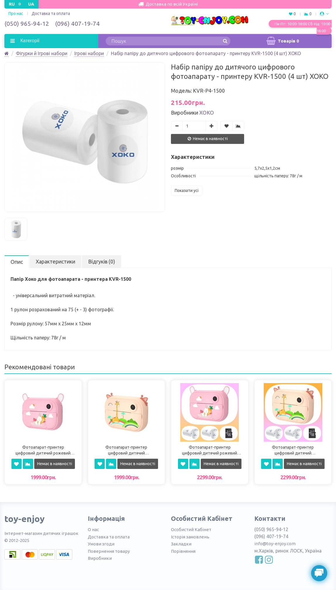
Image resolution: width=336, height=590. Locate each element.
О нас (93, 529)
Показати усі (186, 190)
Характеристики (55, 261)
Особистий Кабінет (191, 529)
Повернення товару (109, 551)
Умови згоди (101, 543)
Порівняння (183, 551)
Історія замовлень (190, 536)
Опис (17, 262)
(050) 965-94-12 (26, 23)
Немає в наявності (208, 138)
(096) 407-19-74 (77, 23)
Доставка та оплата (51, 13)
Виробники (100, 558)
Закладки (181, 543)
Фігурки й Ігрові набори (41, 53)
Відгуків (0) (101, 261)
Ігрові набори (89, 53)
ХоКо (206, 112)
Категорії (29, 40)
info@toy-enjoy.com (275, 543)
